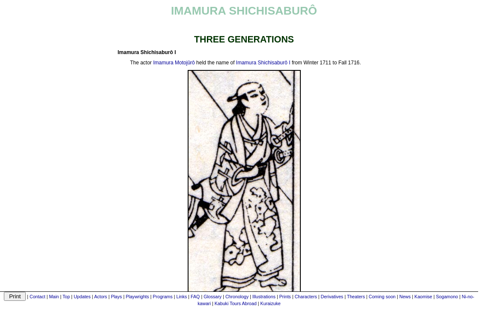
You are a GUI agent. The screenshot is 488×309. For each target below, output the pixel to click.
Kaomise (423, 296)
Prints (285, 296)
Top (66, 296)
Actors (100, 296)
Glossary (213, 296)
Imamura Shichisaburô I (263, 63)
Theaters (356, 296)
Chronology (237, 296)
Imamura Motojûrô (174, 63)
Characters (306, 296)
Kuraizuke (270, 303)
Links (182, 296)
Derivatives (331, 296)
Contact (37, 296)
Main (54, 296)
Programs (163, 296)
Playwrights (137, 296)
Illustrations (263, 296)
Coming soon (381, 296)
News (405, 296)
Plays (116, 296)
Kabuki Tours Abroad (236, 303)
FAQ (195, 296)
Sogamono (447, 296)
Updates (82, 296)
